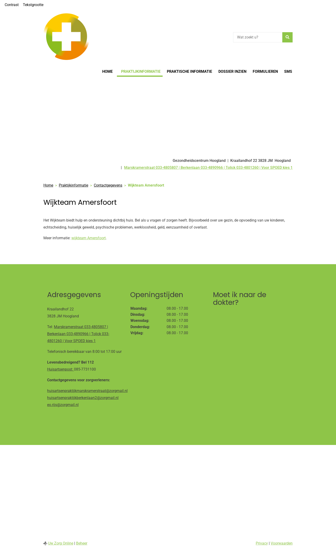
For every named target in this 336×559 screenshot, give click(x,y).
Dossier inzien (232, 71)
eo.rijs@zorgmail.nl (63, 405)
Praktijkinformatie (141, 71)
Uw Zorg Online (60, 543)
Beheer (81, 543)
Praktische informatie (189, 71)
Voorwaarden (282, 543)
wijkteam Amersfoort (88, 238)
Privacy (262, 543)
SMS (288, 71)
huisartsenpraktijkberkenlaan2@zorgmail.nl (83, 398)
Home (107, 71)
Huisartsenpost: (60, 369)
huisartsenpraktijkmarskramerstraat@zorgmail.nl (87, 391)
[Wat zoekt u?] (257, 37)
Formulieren (265, 71)
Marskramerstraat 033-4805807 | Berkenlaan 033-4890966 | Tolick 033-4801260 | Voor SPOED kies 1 (78, 334)
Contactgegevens (108, 185)
